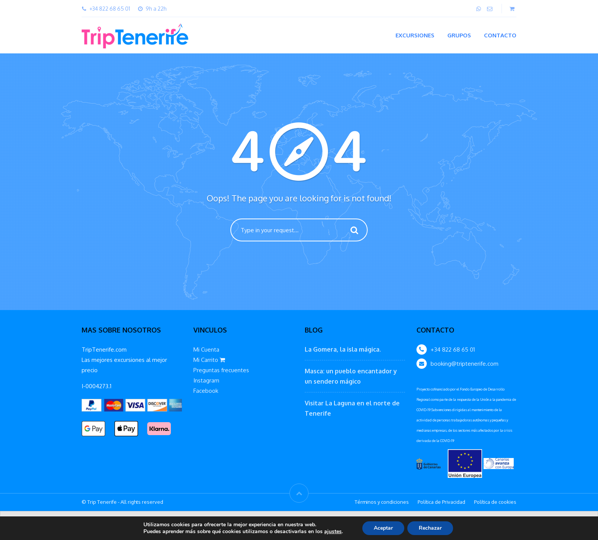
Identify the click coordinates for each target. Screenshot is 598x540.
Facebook (205, 390)
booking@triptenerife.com (464, 363)
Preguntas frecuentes (221, 370)
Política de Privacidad (441, 502)
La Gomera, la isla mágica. (343, 349)
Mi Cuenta (206, 349)
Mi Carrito (209, 359)
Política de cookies (495, 502)
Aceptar (383, 528)
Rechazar (430, 528)
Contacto (500, 35)
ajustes (333, 531)
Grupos (459, 35)
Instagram (206, 380)
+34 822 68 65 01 (453, 349)
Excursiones (414, 35)
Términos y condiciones (382, 502)
